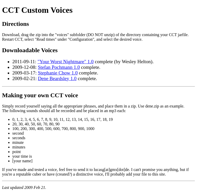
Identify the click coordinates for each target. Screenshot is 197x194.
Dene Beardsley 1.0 (57, 78)
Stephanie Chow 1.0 (58, 73)
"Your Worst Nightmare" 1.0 (65, 61)
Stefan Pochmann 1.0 (59, 67)
